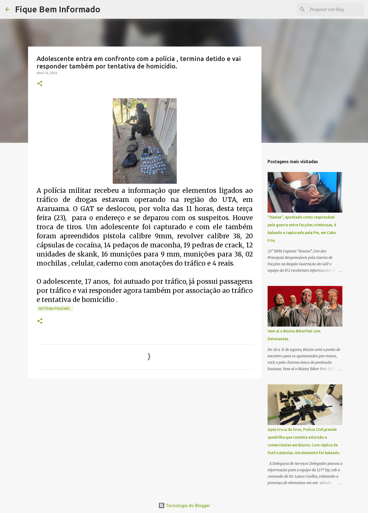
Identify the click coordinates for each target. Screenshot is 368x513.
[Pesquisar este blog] (336, 9)
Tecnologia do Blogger (184, 505)
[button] (40, 83)
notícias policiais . (55, 308)
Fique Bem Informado (57, 9)
